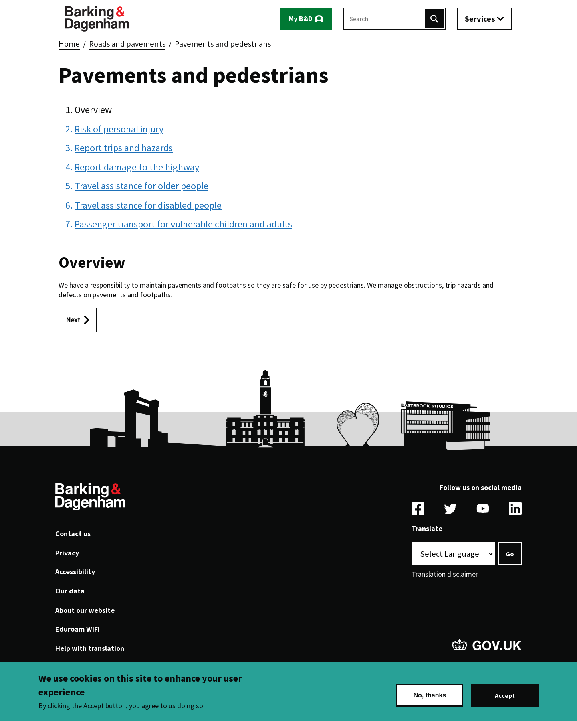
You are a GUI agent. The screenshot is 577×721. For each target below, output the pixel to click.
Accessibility (75, 571)
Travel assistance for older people (141, 186)
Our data (70, 590)
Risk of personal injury (119, 129)
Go (510, 554)
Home (69, 43)
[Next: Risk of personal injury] (78, 320)
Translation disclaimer (445, 574)
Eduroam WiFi (77, 629)
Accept (505, 695)
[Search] (434, 18)
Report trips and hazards (124, 148)
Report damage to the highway (137, 167)
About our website (85, 610)
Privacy (67, 552)
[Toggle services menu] (484, 19)
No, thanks (429, 695)
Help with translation (89, 648)
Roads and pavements (127, 43)
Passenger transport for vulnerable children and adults (183, 224)
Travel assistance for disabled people (148, 205)
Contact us (73, 533)
